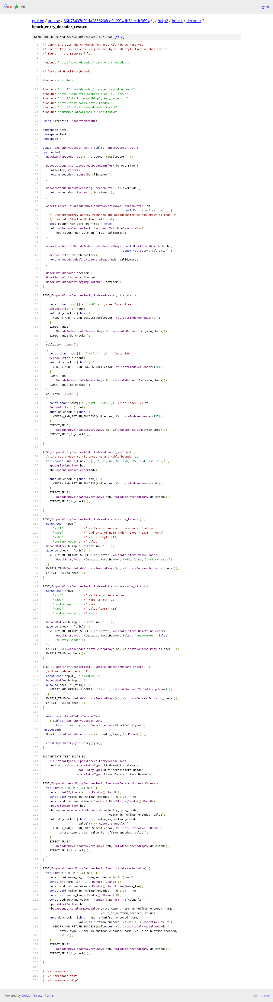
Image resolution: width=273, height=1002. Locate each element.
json (265, 995)
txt (255, 995)
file (119, 37)
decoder (193, 20)
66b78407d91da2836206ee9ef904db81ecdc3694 (107, 20)
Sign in (264, 7)
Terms (49, 995)
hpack (177, 20)
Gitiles (26, 995)
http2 (163, 20)
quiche (38, 20)
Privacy (37, 995)
